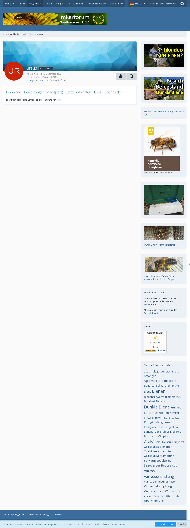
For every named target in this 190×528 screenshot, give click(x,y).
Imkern (158, 417)
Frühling (176, 407)
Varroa (149, 470)
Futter (148, 413)
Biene (147, 391)
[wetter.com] (150, 351)
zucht (178, 491)
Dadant (160, 401)
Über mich (112, 92)
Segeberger (164, 461)
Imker (175, 413)
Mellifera (175, 431)
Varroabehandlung (159, 476)
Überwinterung (154, 500)
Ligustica (172, 427)
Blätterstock (173, 397)
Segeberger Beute (156, 465)
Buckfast (149, 401)
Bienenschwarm (154, 397)
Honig (167, 413)
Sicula (174, 465)
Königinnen (162, 422)
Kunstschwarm (173, 417)
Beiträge (30, 80)
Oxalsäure (152, 441)
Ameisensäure (170, 371)
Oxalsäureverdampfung (159, 456)
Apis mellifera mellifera (160, 381)
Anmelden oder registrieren (162, 3)
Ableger (156, 371)
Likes (97, 92)
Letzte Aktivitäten (78, 92)
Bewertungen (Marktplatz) (43, 92)
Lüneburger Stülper (156, 431)
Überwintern (174, 496)
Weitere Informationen (165, 524)
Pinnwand (13, 92)
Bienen (159, 391)
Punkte (41, 80)
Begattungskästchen (157, 385)
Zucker (148, 496)
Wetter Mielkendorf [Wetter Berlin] (155, 333)
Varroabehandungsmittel (160, 481)
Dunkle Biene (157, 407)
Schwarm (150, 460)
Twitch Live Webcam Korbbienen (159, 244)
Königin (149, 422)
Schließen (182, 524)
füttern (158, 413)
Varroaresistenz (154, 491)
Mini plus (150, 436)
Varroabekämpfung (158, 486)
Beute (175, 385)
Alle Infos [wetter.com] (162, 351)
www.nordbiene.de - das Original (159, 279)
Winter (170, 491)
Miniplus (163, 436)
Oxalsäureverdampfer (158, 451)
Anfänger (150, 376)
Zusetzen (159, 496)
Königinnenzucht (155, 427)
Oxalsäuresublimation (158, 446)
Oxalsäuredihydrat (172, 442)
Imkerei (149, 417)
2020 (147, 371)
